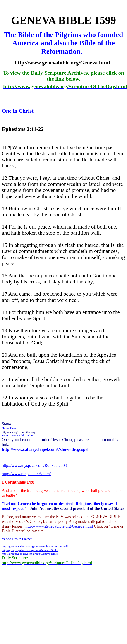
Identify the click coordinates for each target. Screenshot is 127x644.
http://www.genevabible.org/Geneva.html (59, 526)
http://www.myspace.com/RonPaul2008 (34, 465)
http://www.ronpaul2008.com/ (26, 474)
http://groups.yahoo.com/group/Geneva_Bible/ (30, 550)
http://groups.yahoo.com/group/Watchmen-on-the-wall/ (35, 546)
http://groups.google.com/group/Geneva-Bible (30, 553)
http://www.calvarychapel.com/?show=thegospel (45, 449)
